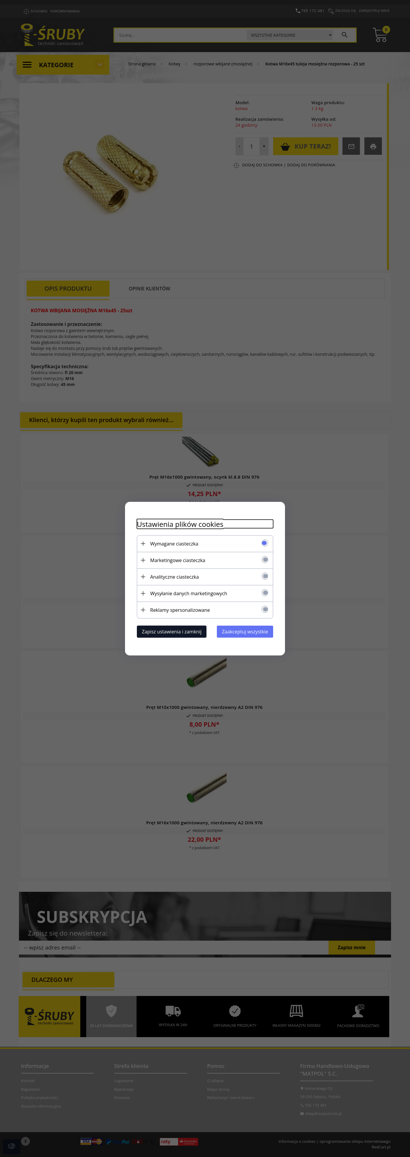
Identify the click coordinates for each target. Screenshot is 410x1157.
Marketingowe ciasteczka (177, 560)
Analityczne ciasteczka (174, 576)
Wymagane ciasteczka (174, 543)
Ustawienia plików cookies (180, 523)
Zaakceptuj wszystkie (245, 631)
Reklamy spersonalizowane (180, 609)
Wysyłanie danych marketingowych (188, 593)
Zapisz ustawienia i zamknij (171, 631)
